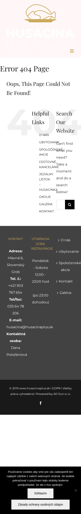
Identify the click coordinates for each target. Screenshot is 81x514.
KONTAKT (46, 211)
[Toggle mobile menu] (72, 51)
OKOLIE (45, 197)
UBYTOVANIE (49, 142)
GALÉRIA (45, 204)
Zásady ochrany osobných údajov (40, 504)
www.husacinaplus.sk (34, 388)
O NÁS (44, 135)
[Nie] (75, 490)
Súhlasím (40, 493)
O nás (65, 240)
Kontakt (65, 281)
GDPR (56, 388)
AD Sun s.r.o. (62, 394)
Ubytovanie (65, 251)
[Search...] (60, 204)
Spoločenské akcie (65, 266)
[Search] (70, 204)
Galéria (65, 293)
